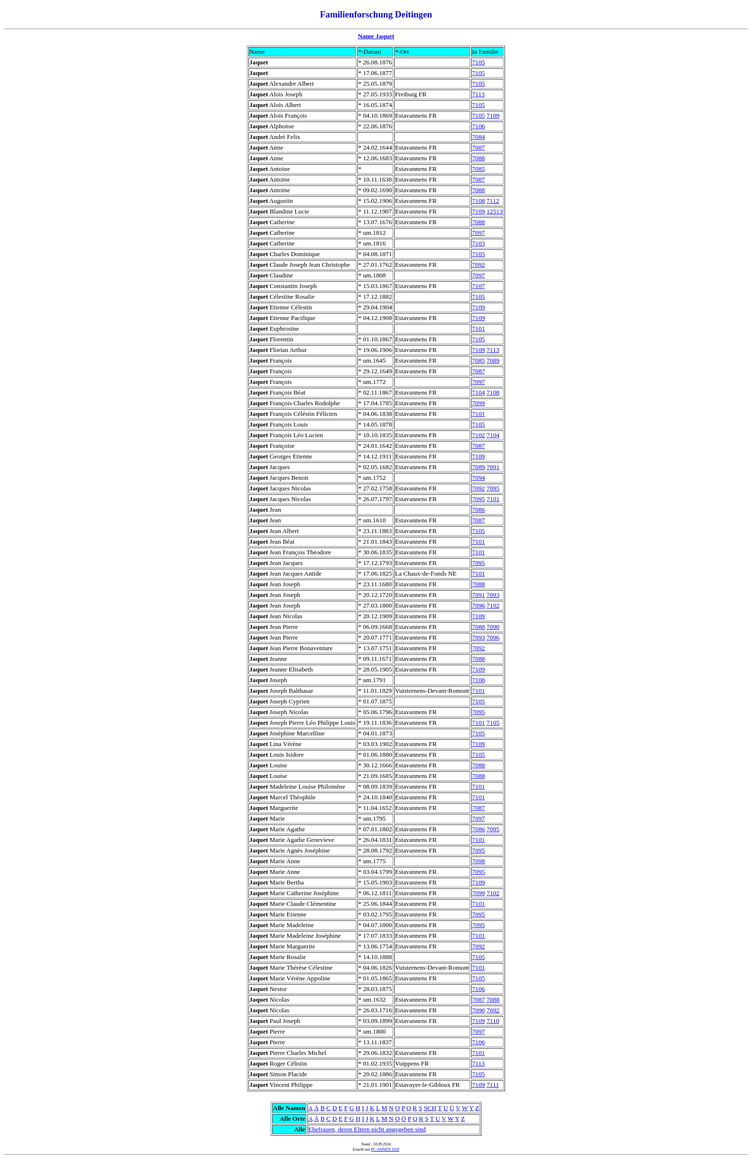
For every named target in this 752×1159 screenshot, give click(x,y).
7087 (478, 147)
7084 (478, 136)
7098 (478, 861)
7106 (478, 126)
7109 (493, 115)
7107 (478, 286)
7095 (493, 488)
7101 (478, 328)
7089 (493, 360)
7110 (493, 1020)
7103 (478, 243)
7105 (478, 62)
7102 (478, 435)
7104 (478, 392)
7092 (478, 264)
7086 (478, 509)
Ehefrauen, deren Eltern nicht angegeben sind (367, 1129)
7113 (478, 94)
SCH (430, 1108)
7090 (493, 626)
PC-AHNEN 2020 (385, 1149)
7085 (478, 168)
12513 (495, 211)
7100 (478, 680)
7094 (478, 477)
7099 (478, 403)
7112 (493, 200)
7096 (478, 605)
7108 (478, 200)
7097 (478, 232)
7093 (493, 594)
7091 (493, 467)
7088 (478, 158)
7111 (493, 1084)
